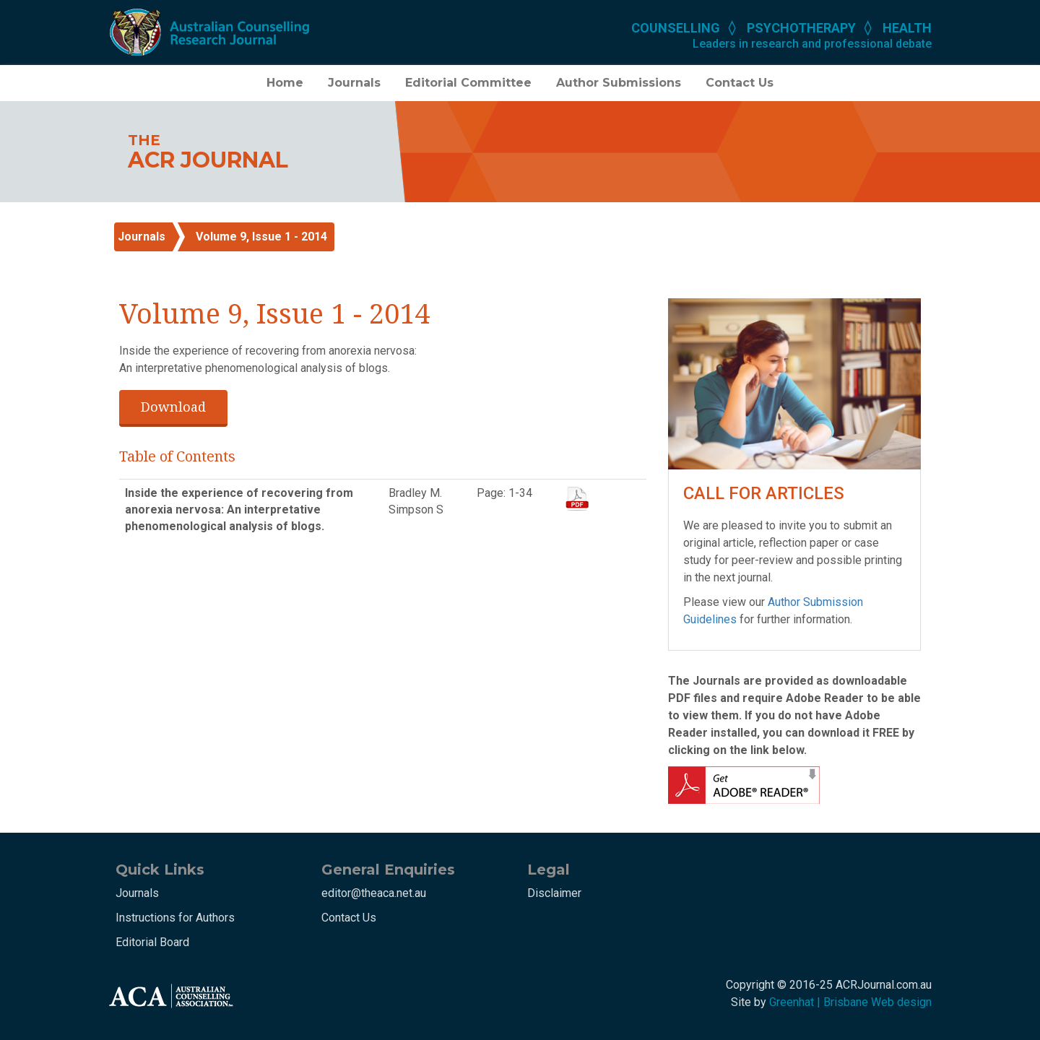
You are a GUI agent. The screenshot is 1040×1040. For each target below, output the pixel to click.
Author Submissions (618, 83)
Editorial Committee (468, 83)
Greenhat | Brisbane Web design (850, 1002)
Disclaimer (554, 893)
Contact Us (740, 83)
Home (284, 83)
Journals (354, 83)
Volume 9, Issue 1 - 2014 (261, 236)
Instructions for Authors (175, 917)
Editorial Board (152, 942)
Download (173, 406)
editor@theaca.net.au (373, 893)
